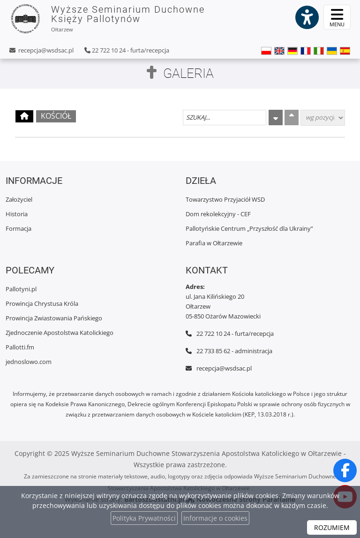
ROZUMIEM (332, 527)
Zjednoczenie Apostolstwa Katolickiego (59, 332)
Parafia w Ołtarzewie (214, 243)
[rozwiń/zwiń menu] (337, 17)
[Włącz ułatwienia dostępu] (306, 17)
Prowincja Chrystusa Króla (42, 303)
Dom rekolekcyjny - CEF (218, 214)
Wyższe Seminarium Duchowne (107, 18)
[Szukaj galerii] (224, 117)
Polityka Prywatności (144, 518)
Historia (17, 214)
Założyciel (19, 199)
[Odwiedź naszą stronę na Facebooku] (345, 470)
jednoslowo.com (29, 361)
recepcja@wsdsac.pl (45, 50)
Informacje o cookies (215, 518)
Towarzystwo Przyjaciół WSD (225, 199)
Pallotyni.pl (21, 289)
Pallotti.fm (20, 347)
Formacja (18, 228)
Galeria (188, 73)
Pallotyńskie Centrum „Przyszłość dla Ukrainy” (249, 228)
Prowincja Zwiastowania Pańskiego (54, 318)
